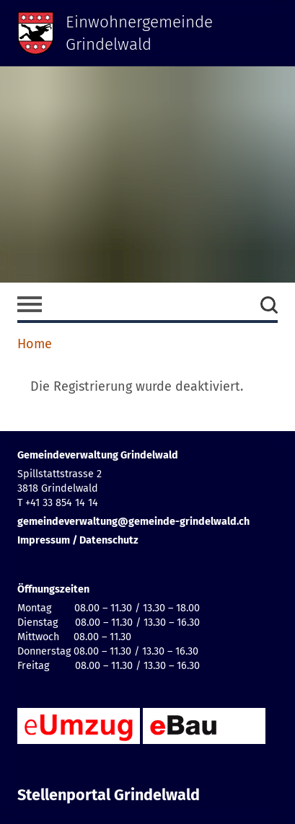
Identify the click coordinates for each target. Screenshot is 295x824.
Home (34, 344)
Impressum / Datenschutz (77, 540)
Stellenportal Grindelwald (108, 795)
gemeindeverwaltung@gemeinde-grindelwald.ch (133, 521)
